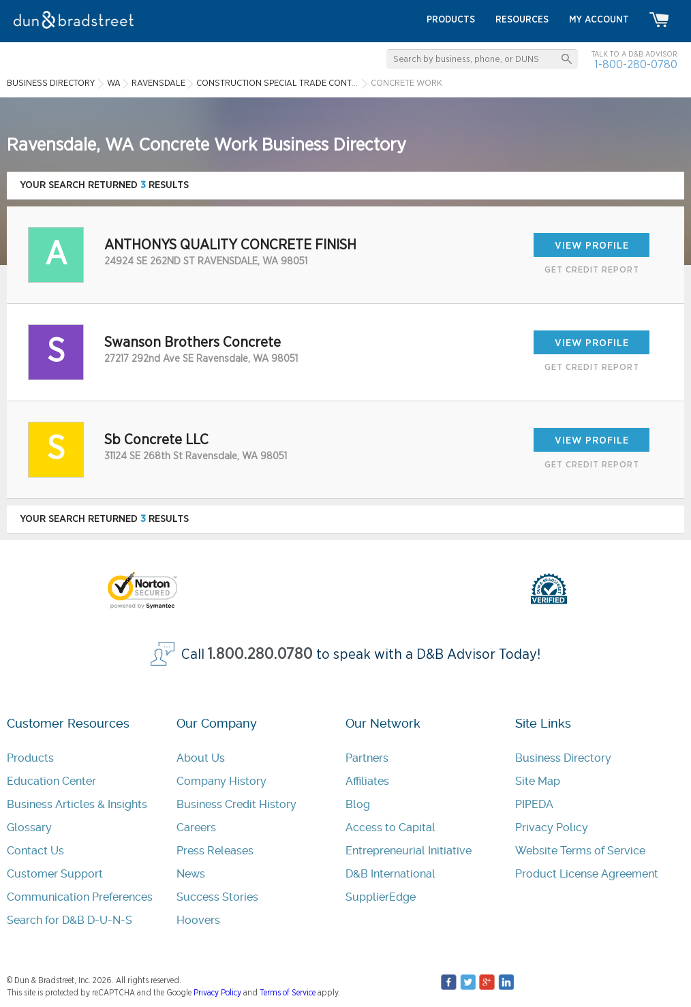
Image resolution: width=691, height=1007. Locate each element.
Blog (358, 804)
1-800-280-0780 (635, 64)
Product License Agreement (586, 873)
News (190, 873)
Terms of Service (288, 993)
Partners (367, 758)
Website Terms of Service (580, 850)
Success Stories (217, 896)
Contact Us (35, 850)
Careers (196, 827)
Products (30, 758)
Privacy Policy (551, 827)
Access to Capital (390, 827)
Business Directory (563, 758)
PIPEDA (534, 804)
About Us (200, 758)
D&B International (390, 873)
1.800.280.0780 (260, 654)
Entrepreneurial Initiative (409, 850)
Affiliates (367, 781)
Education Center (51, 781)
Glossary (29, 827)
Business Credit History (236, 804)
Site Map (537, 781)
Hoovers (198, 920)
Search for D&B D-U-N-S (69, 920)
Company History (221, 781)
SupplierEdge (381, 896)
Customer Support (55, 873)
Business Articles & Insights (77, 804)
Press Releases (215, 850)
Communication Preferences (80, 896)
